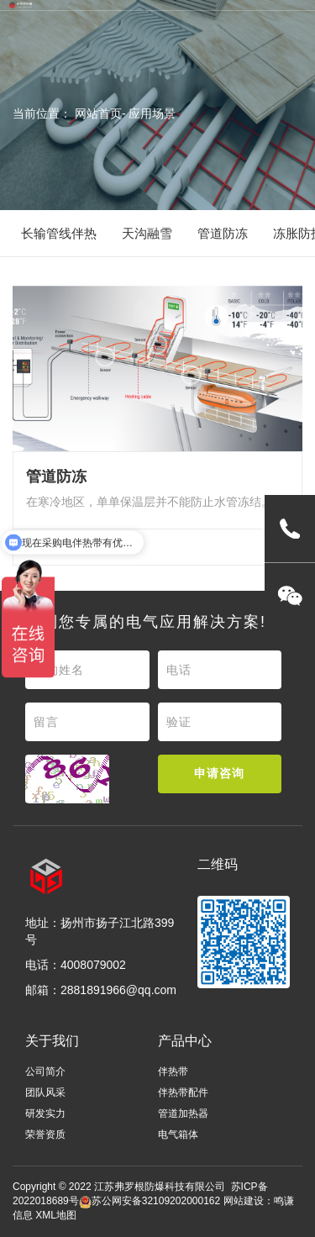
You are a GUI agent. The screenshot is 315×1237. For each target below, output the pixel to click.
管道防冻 (222, 233)
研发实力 (45, 1113)
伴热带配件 (183, 1092)
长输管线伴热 (59, 233)
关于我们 (52, 1041)
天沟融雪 (147, 233)
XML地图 (55, 1215)
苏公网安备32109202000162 (149, 1201)
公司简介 (45, 1071)
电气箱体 (178, 1134)
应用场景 (152, 113)
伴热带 (173, 1071)
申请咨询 (219, 773)
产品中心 (185, 1041)
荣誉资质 (45, 1134)
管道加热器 (183, 1113)
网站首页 (98, 113)
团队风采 (45, 1092)
